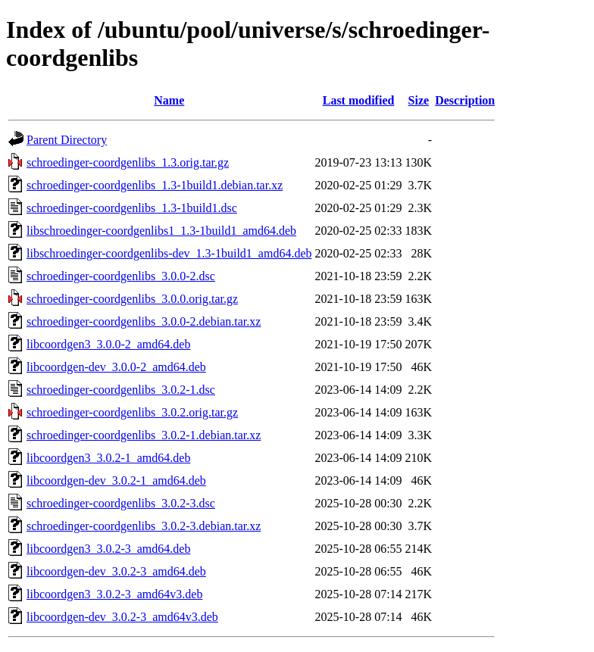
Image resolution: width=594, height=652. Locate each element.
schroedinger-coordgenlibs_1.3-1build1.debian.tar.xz (155, 185)
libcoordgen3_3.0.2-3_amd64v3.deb (114, 594)
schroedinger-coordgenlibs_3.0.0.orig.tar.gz (132, 298)
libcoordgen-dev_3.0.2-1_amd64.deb (116, 480)
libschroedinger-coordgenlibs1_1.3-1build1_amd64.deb (161, 230)
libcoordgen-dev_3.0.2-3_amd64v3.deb (122, 616)
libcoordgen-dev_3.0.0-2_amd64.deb (116, 366)
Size (419, 100)
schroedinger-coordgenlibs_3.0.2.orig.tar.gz (132, 412)
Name (169, 100)
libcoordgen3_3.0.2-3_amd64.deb (108, 548)
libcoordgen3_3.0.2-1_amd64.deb (108, 457)
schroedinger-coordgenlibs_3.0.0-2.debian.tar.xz (144, 321)
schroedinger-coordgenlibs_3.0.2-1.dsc (121, 389)
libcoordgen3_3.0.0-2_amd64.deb (108, 344)
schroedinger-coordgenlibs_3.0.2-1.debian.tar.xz (144, 435)
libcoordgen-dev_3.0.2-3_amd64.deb (116, 571)
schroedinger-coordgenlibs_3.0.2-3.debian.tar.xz (144, 525)
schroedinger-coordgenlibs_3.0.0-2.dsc (121, 276)
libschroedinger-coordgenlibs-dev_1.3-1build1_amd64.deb (169, 253)
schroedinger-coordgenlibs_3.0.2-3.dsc (121, 503)
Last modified (359, 100)
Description (465, 100)
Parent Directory (67, 139)
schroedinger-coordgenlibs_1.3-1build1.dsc (132, 207)
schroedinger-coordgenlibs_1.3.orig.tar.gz (128, 162)
